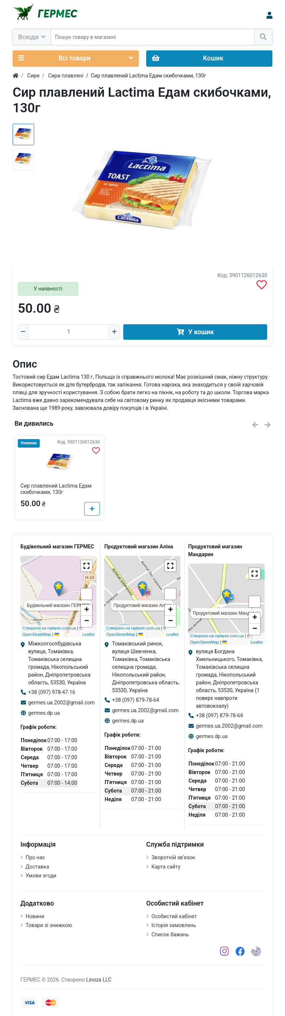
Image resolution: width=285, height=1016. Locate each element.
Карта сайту (165, 867)
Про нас (35, 857)
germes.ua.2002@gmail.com (61, 702)
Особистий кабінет (174, 916)
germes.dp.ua (44, 713)
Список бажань (170, 934)
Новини (35, 916)
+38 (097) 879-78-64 (135, 700)
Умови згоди (41, 876)
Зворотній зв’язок (173, 857)
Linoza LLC (98, 980)
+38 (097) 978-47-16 (51, 692)
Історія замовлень (173, 925)
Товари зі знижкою (49, 925)
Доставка (37, 867)
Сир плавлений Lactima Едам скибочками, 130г (56, 489)
